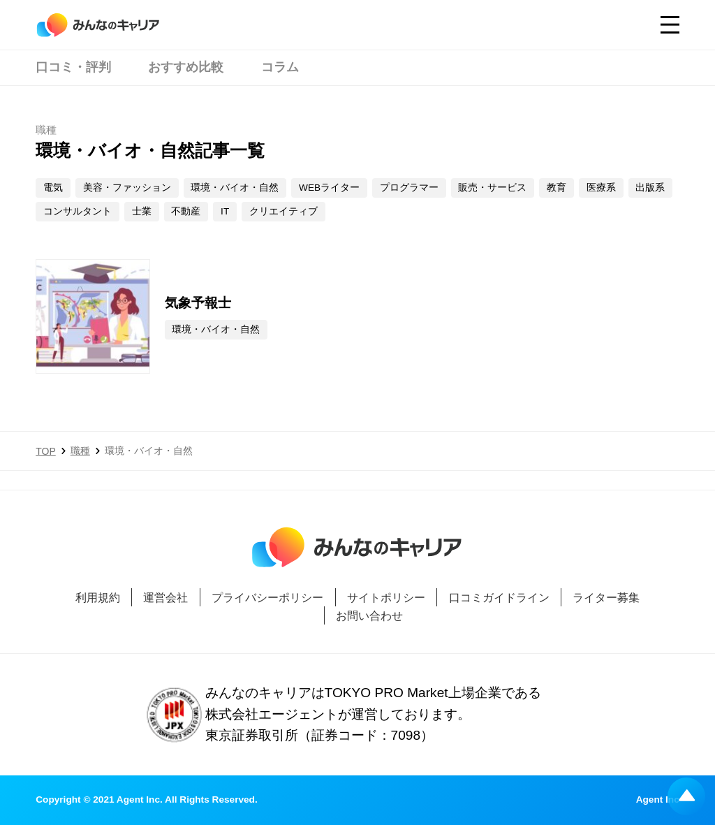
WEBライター (329, 187)
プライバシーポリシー (267, 597)
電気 (53, 187)
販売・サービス (492, 187)
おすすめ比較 (185, 67)
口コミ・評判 (73, 67)
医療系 (601, 187)
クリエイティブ (283, 211)
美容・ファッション (127, 187)
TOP (46, 451)
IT (225, 211)
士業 (142, 211)
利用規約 (97, 597)
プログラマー (409, 187)
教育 (556, 187)
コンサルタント (77, 211)
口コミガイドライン (499, 597)
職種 (80, 450)
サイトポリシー (386, 597)
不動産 (185, 211)
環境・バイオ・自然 (235, 187)
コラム (280, 67)
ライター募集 (606, 597)
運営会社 (165, 597)
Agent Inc (657, 800)
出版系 (650, 187)
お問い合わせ (369, 615)
